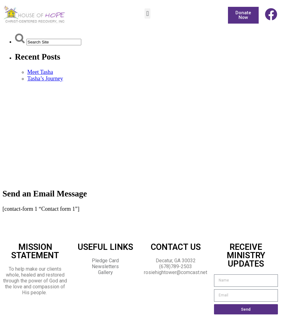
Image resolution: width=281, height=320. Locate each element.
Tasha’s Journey (45, 78)
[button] (147, 13)
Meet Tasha (40, 72)
